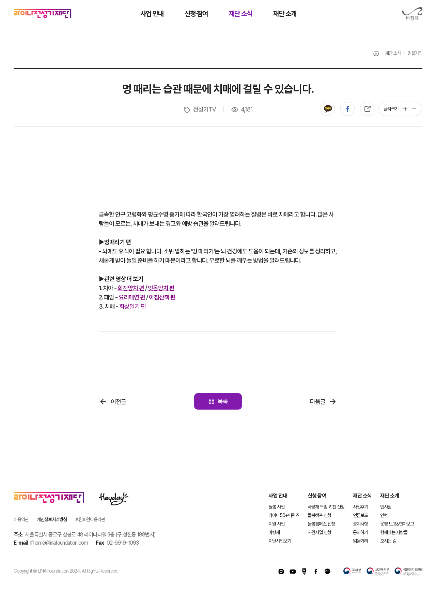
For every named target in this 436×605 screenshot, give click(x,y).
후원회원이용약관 (90, 519)
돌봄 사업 (276, 507)
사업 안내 (277, 495)
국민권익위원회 (408, 571)
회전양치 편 (131, 288)
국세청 (352, 571)
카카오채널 (327, 571)
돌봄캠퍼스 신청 (321, 524)
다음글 (317, 401)
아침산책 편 (162, 297)
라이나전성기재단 (43, 13)
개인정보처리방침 (52, 519)
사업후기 (360, 507)
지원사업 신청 (319, 532)
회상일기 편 (132, 306)
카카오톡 (328, 109)
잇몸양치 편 (161, 288)
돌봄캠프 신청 (319, 515)
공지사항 (360, 524)
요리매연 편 (132, 297)
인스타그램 (281, 571)
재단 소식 (362, 495)
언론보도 (360, 515)
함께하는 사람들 (393, 532)
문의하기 (360, 532)
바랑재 (412, 13)
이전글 (118, 401)
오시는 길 (388, 541)
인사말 (385, 507)
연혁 (384, 515)
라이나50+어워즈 (283, 515)
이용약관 (21, 519)
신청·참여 (317, 495)
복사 (367, 109)
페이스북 (347, 109)
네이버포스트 (304, 571)
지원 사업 (276, 524)
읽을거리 (360, 541)
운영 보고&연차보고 (397, 524)
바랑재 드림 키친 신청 (326, 507)
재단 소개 (389, 495)
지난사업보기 (279, 541)
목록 (223, 401)
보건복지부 (378, 571)
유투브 (293, 571)
